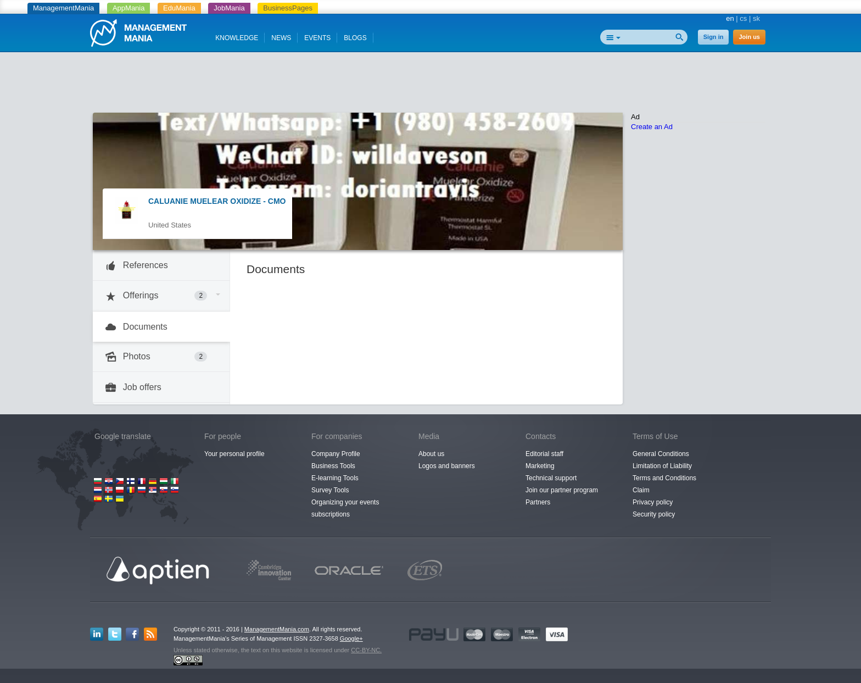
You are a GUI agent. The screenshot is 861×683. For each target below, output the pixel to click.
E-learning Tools (335, 478)
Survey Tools (330, 490)
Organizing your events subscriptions (345, 508)
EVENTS (317, 38)
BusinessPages (287, 8)
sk (756, 18)
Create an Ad (652, 127)
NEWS (281, 38)
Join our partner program (561, 490)
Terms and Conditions (664, 478)
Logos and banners (446, 466)
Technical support (551, 478)
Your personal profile (234, 454)
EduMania (179, 8)
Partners (537, 502)
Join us (749, 37)
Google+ (351, 638)
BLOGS (355, 38)
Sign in (713, 37)
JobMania (229, 8)
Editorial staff (544, 454)
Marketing (540, 466)
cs (743, 18)
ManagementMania (63, 8)
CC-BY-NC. (366, 650)
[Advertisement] (430, 85)
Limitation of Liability (662, 466)
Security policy (654, 514)
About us (431, 454)
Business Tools (333, 466)
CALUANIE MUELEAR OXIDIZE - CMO (217, 201)
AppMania (129, 8)
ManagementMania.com (276, 629)
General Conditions (661, 454)
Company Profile (335, 454)
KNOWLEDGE (236, 38)
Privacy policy (653, 502)
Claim (641, 490)
